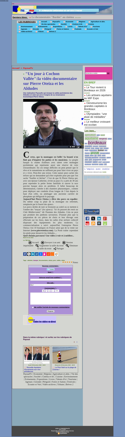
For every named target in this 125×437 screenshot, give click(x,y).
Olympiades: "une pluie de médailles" (95, 115)
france (87, 153)
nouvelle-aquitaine (91, 157)
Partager (59, 248)
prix (90, 160)
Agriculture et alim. (96, 22)
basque (35, 260)
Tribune (39, 32)
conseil (87, 148)
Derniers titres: (20, 17)
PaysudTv (55, 22)
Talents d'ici (81, 27)
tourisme (95, 164)
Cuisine (90, 24)
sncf (100, 162)
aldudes (30, 260)
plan (86, 160)
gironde (95, 152)
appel (103, 135)
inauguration (105, 153)
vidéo (101, 164)
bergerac (103, 139)
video (63, 260)
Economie (68, 22)
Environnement (25, 27)
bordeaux (97, 142)
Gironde (34, 29)
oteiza (50, 260)
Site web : (50, 283)
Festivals (76, 29)
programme (97, 160)
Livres (68, 27)
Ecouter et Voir (91, 29)
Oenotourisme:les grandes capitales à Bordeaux (95, 106)
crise (92, 148)
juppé (87, 156)
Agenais (22, 29)
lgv (95, 155)
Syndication (63, 433)
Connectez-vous (4, 0)
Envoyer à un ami (50, 242)
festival (101, 150)
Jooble (104, 172)
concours (102, 146)
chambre (88, 146)
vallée (59, 260)
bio (86, 143)
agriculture (90, 135)
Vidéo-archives (25, 32)
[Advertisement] (64, 48)
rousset (88, 162)
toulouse (88, 164)
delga (97, 148)
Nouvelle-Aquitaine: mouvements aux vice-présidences (32, 369)
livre (99, 155)
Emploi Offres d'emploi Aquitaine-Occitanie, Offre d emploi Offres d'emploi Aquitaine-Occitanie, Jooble (97, 177)
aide (98, 135)
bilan (110, 139)
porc (54, 260)
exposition (93, 150)
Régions (80, 22)
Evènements (41, 27)
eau (101, 148)
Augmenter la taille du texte (50, 245)
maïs (103, 155)
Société (62, 24)
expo (86, 150)
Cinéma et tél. (76, 24)
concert (95, 146)
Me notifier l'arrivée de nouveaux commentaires (52, 307)
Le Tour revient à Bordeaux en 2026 (95, 89)
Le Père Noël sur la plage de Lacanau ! (64, 368)
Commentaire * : (51, 288)
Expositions (56, 27)
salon (95, 162)
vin (105, 164)
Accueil (43, 22)
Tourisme (95, 27)
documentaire (43, 260)
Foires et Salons (61, 29)
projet (104, 160)
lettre (92, 155)
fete (105, 150)
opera (109, 157)
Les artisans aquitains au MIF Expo (98, 97)
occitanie (102, 157)
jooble (85, 179)
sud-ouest (106, 162)
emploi (106, 148)
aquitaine (91, 138)
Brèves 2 (51, 32)
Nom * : (50, 272)
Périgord (46, 29)
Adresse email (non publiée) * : (50, 277)
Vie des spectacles (47, 24)
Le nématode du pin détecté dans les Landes (56, 17)
